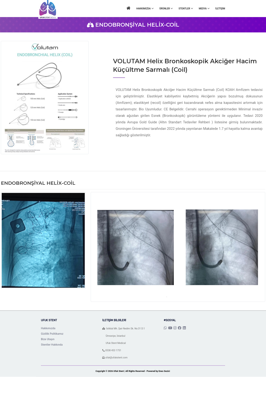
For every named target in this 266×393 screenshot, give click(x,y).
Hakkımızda (48, 328)
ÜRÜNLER (164, 8)
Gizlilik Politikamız (52, 333)
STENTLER (184, 8)
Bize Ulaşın (47, 339)
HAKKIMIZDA (143, 8)
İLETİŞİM (220, 8)
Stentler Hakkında (52, 344)
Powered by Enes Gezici (159, 371)
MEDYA (203, 8)
